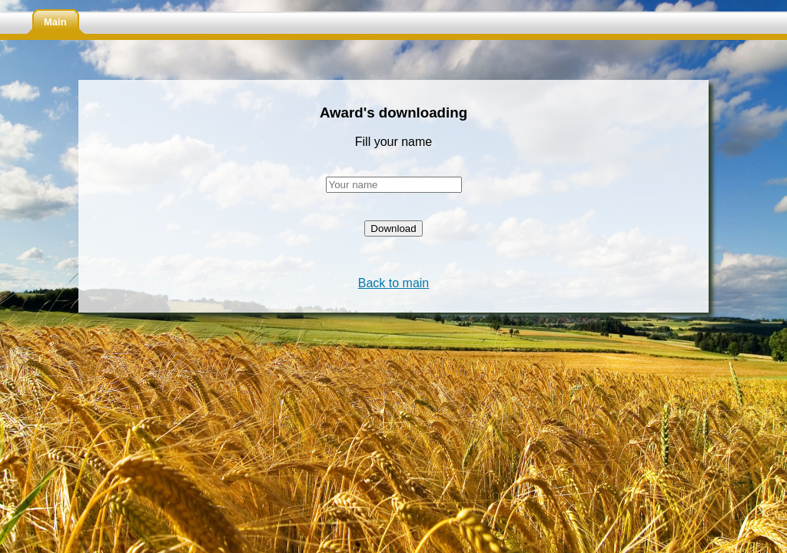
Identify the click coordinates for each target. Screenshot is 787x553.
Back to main (393, 283)
